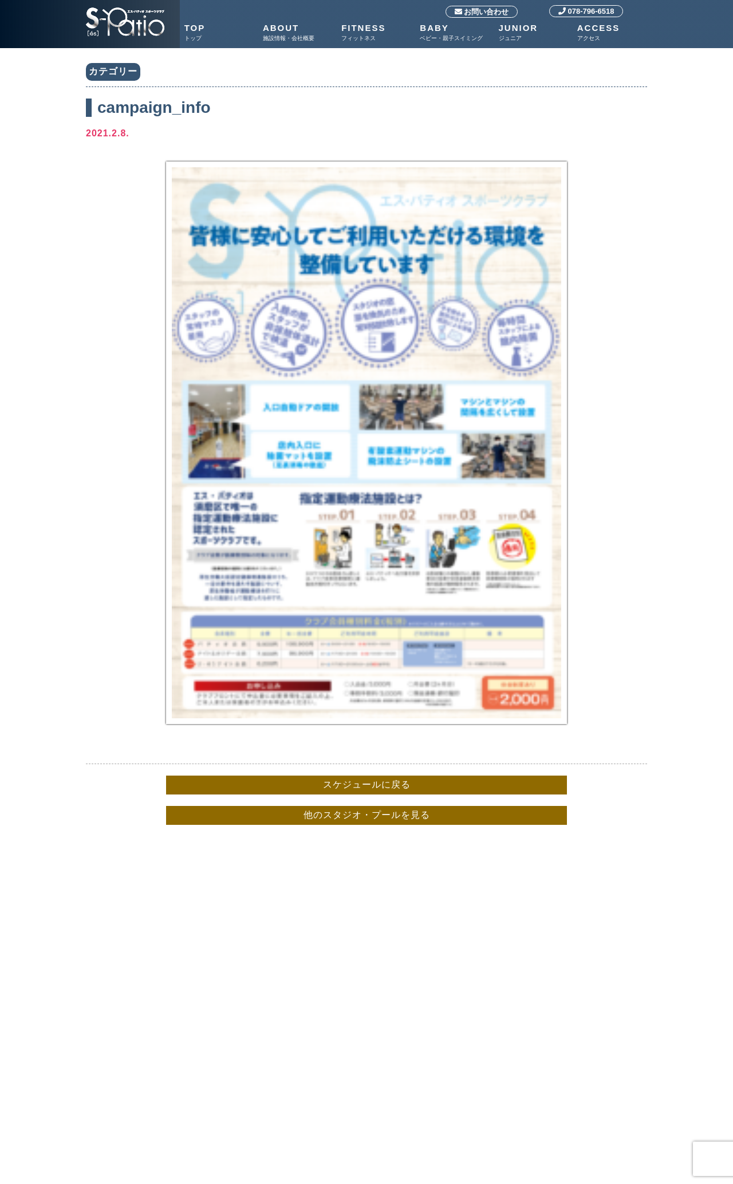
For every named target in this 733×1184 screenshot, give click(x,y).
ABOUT (299, 32)
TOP (220, 32)
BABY (456, 32)
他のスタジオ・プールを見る (367, 815)
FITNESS (377, 32)
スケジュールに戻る (367, 784)
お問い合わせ (482, 11)
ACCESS (613, 32)
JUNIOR (535, 32)
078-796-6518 (586, 11)
